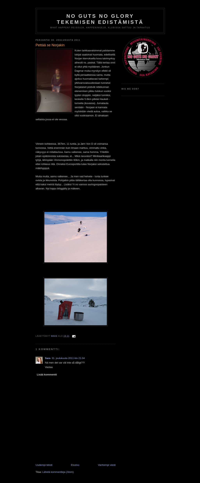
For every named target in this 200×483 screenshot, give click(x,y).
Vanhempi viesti (107, 464)
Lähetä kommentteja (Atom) (58, 472)
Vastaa (49, 367)
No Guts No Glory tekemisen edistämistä (100, 19)
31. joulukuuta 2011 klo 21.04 (68, 358)
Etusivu (75, 464)
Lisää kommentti (47, 374)
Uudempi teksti (44, 464)
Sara (47, 358)
